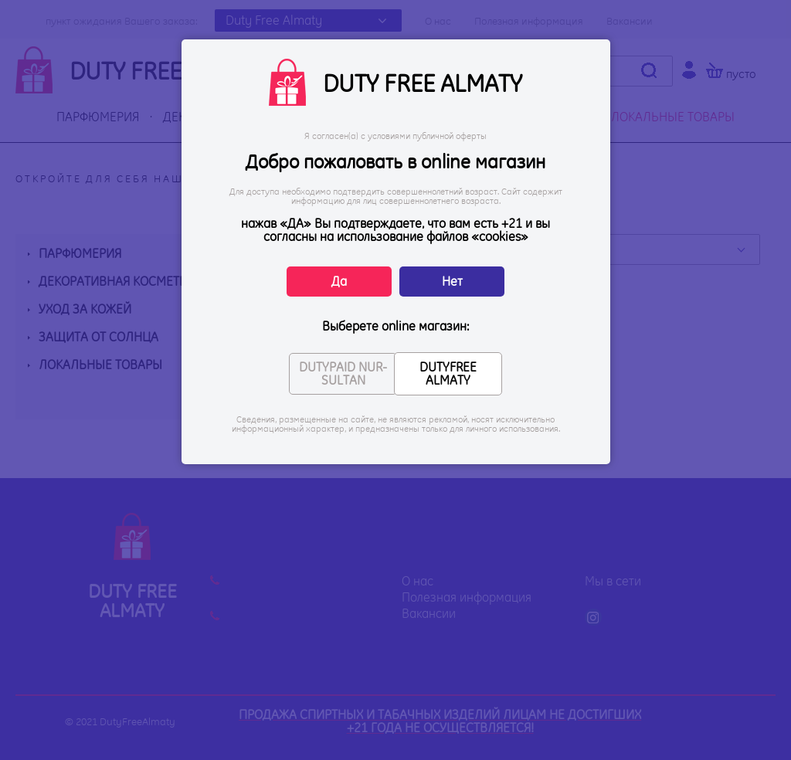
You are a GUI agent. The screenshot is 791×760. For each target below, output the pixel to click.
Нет (452, 281)
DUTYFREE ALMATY (448, 373)
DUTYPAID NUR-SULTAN (343, 373)
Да (339, 281)
